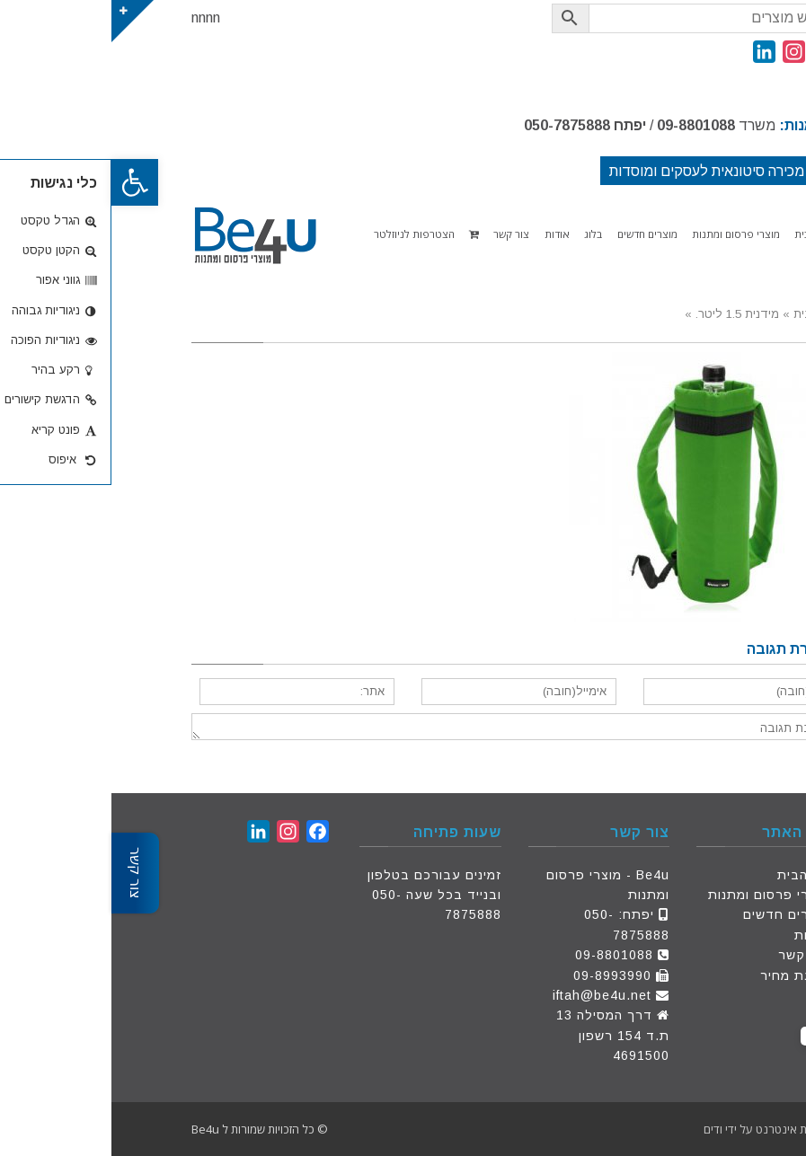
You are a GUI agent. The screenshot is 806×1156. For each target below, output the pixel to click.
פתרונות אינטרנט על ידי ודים (659, 1129)
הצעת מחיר (683, 975)
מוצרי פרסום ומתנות (657, 894)
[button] (23, 182)
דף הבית (692, 875)
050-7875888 (455, 125)
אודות (700, 935)
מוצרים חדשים (675, 914)
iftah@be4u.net (490, 995)
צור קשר (692, 955)
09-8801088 (584, 125)
